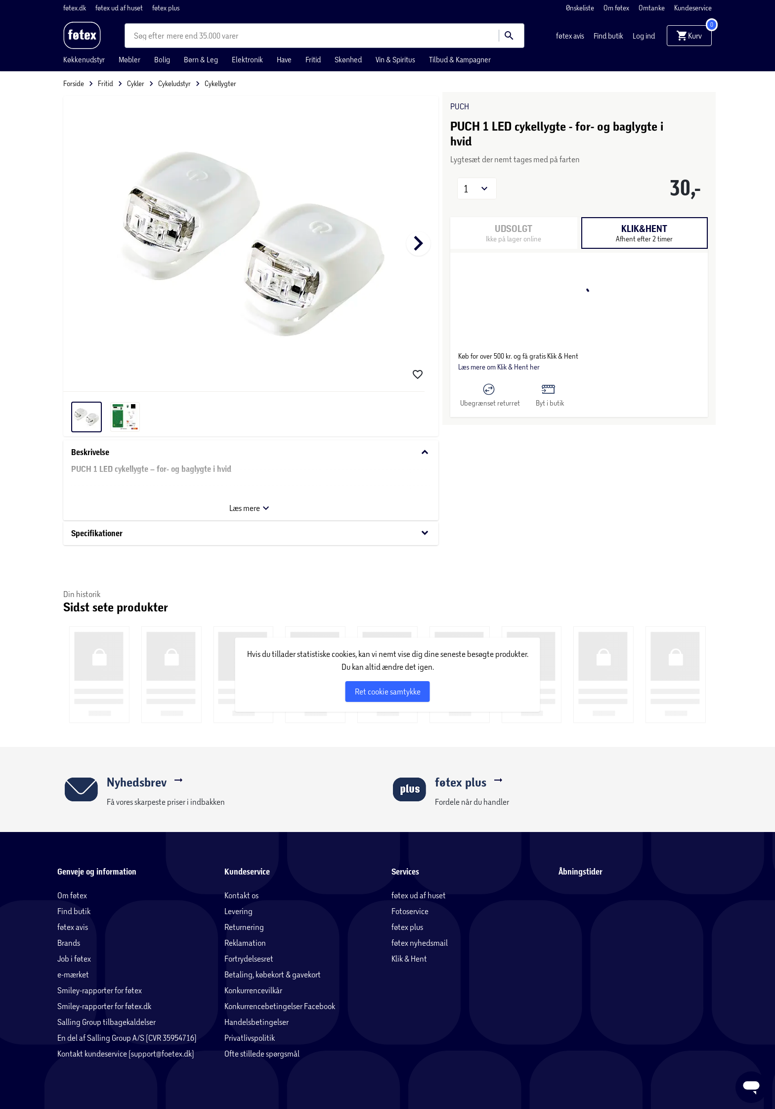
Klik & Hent (409, 958)
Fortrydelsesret (248, 958)
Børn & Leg (201, 59)
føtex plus (165, 7)
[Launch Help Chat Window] (751, 1087)
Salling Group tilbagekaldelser (106, 1021)
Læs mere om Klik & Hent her (499, 367)
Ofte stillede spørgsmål (262, 1053)
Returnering (244, 926)
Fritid (313, 59)
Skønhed (348, 59)
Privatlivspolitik (249, 1037)
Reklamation (245, 942)
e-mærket (73, 974)
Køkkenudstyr (84, 59)
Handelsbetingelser (256, 1021)
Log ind (644, 35)
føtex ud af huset (119, 7)
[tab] (644, 233)
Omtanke (652, 7)
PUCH (459, 106)
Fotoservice (410, 911)
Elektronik (247, 59)
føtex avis (571, 35)
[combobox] (150, 35)
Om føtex (617, 7)
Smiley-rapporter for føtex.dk (104, 1006)
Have (284, 59)
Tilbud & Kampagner (460, 59)
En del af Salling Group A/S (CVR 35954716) (127, 1037)
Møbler (129, 59)
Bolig (162, 59)
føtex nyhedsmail (419, 942)
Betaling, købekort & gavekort (272, 974)
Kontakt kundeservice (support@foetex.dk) (125, 1053)
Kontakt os (241, 895)
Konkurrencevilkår (253, 990)
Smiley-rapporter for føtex (99, 990)
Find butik (609, 35)
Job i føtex (74, 958)
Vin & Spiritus (395, 59)
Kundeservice (693, 7)
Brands (68, 942)
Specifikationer (251, 533)
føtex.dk (75, 7)
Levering (238, 911)
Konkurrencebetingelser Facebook (279, 1006)
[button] (477, 188)
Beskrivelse (251, 452)
